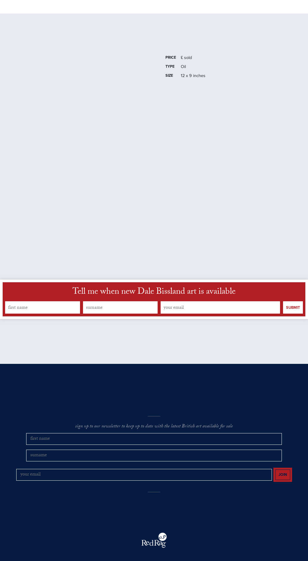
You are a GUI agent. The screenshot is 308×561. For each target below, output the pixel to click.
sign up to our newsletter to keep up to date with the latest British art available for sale (154, 442)
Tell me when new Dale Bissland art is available (154, 307)
